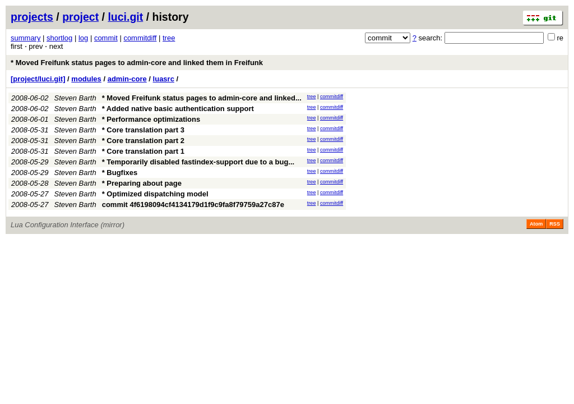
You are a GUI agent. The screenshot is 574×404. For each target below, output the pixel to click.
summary (25, 38)
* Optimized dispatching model (155, 194)
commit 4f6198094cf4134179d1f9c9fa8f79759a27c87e (193, 204)
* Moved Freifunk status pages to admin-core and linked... (202, 98)
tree (169, 38)
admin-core (127, 79)
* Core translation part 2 (143, 140)
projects (32, 17)
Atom (536, 224)
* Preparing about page (142, 183)
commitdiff (139, 38)
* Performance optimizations (151, 119)
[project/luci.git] (38, 79)
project (80, 17)
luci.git (125, 17)
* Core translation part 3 (143, 130)
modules (86, 79)
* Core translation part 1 (143, 151)
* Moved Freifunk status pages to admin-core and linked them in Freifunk (137, 62)
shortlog (59, 38)
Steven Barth (75, 98)
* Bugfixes (120, 172)
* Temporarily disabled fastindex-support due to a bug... (198, 162)
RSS (554, 224)
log (83, 38)
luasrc (163, 79)
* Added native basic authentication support (178, 108)
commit (106, 38)
